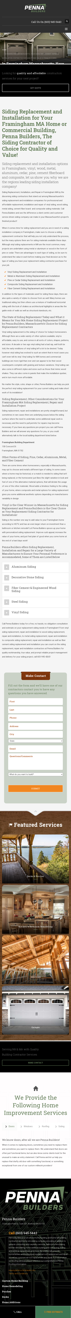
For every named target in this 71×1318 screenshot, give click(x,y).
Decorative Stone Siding (28, 577)
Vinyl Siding (20, 612)
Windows (26, 1126)
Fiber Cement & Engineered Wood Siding (34, 589)
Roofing (43, 1126)
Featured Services (38, 824)
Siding (59, 1126)
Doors (9, 1126)
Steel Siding (20, 601)
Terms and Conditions (18, 1273)
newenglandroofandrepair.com (22, 1270)
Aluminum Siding (24, 566)
